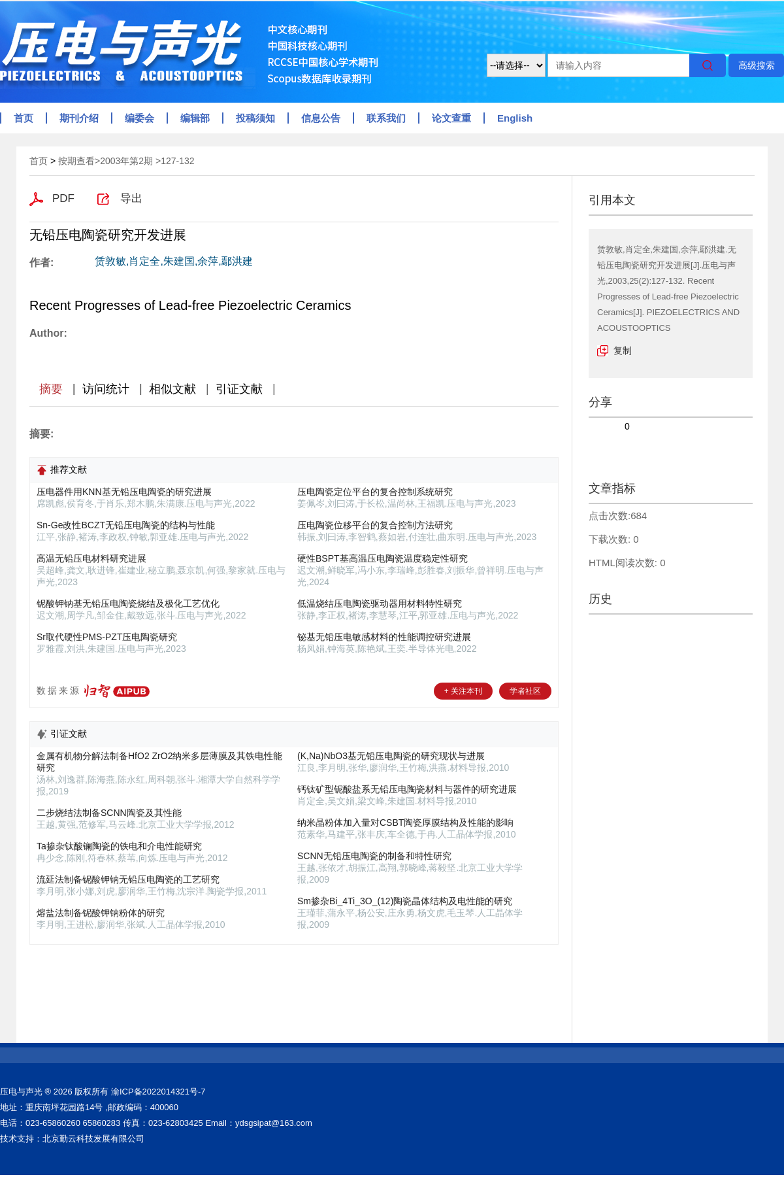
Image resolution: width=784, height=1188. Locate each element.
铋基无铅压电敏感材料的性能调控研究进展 (384, 637)
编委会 (139, 118)
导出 (131, 198)
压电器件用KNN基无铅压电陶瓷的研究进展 (124, 491)
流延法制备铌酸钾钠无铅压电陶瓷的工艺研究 (128, 879)
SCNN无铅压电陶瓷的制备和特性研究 (374, 856)
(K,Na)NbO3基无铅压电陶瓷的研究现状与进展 (391, 756)
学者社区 (525, 691)
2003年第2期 (126, 161)
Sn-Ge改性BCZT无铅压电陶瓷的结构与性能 (126, 525)
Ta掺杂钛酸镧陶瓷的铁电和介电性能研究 (119, 846)
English (514, 118)
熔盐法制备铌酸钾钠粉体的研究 (101, 913)
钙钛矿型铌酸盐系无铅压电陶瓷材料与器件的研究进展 (407, 789)
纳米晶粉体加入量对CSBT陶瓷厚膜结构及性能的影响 (405, 822)
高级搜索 (756, 65)
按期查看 (76, 161)
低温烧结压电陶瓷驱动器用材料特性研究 (379, 603)
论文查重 (451, 118)
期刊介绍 (79, 118)
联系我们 (386, 118)
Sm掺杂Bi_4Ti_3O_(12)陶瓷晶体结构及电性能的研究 (404, 901)
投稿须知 (255, 118)
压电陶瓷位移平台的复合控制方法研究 (375, 525)
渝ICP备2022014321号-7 (158, 1091)
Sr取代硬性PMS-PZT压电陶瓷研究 (107, 637)
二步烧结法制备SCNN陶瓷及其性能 (109, 812)
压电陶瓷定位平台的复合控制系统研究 (375, 491)
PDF (63, 198)
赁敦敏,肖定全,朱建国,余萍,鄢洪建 (174, 261)
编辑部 (195, 118)
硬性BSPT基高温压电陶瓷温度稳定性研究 (382, 558)
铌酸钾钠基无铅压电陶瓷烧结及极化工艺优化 (128, 603)
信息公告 (320, 118)
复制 (622, 350)
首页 (23, 118)
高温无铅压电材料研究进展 (91, 558)
